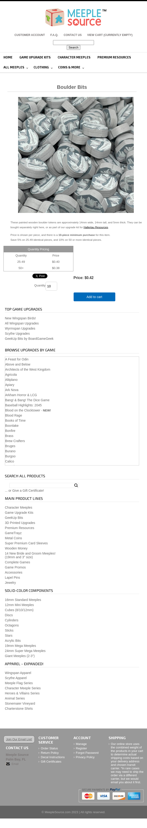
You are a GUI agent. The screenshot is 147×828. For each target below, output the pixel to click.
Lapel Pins (12, 577)
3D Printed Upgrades (20, 523)
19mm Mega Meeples (20, 646)
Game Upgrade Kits (35, 57)
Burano (10, 451)
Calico (9, 461)
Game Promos (15, 567)
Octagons (12, 625)
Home (8, 57)
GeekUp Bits (14, 518)
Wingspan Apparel (18, 673)
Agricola (11, 374)
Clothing (41, 67)
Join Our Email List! (19, 739)
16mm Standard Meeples (23, 600)
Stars (9, 635)
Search (76, 485)
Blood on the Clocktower (22, 410)
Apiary (9, 385)
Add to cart (94, 297)
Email (15, 764)
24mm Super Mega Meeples (25, 651)
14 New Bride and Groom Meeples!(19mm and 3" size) (30, 555)
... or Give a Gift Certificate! (24, 490)
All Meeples (13, 67)
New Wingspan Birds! (20, 318)
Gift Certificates (51, 761)
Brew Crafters (15, 441)
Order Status (49, 748)
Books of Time (15, 420)
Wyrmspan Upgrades (20, 328)
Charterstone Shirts (19, 708)
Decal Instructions (53, 757)
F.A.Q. (54, 35)
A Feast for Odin (16, 359)
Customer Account (29, 35)
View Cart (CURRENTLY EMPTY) (110, 35)
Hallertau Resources (96, 227)
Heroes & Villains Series (22, 693)
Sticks (9, 630)
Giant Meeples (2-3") (20, 656)
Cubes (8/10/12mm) (19, 610)
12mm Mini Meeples (19, 605)
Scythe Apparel (16, 678)
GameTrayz (13, 533)
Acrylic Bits (13, 640)
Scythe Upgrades (17, 333)
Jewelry (10, 582)
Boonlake (12, 425)
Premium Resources (114, 57)
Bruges (10, 446)
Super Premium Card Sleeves (26, 543)
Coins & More (69, 67)
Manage (81, 744)
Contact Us (73, 35)
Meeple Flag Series (19, 683)
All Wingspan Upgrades (22, 323)
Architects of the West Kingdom (27, 369)
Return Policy (50, 752)
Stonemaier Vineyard (20, 703)
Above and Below (17, 364)
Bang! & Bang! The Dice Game (27, 400)
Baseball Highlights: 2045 (23, 405)
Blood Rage (13, 415)
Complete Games (17, 562)
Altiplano (11, 380)
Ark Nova (12, 390)
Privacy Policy (85, 757)
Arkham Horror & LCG (21, 395)
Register (81, 748)
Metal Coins (13, 538)
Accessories (13, 572)
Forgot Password (87, 752)
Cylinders (11, 620)
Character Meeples (74, 57)
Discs (9, 615)
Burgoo (10, 456)
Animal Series (15, 698)
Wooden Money (16, 548)
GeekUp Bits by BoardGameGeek (29, 338)
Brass (9, 436)
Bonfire (10, 431)
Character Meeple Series (23, 688)
